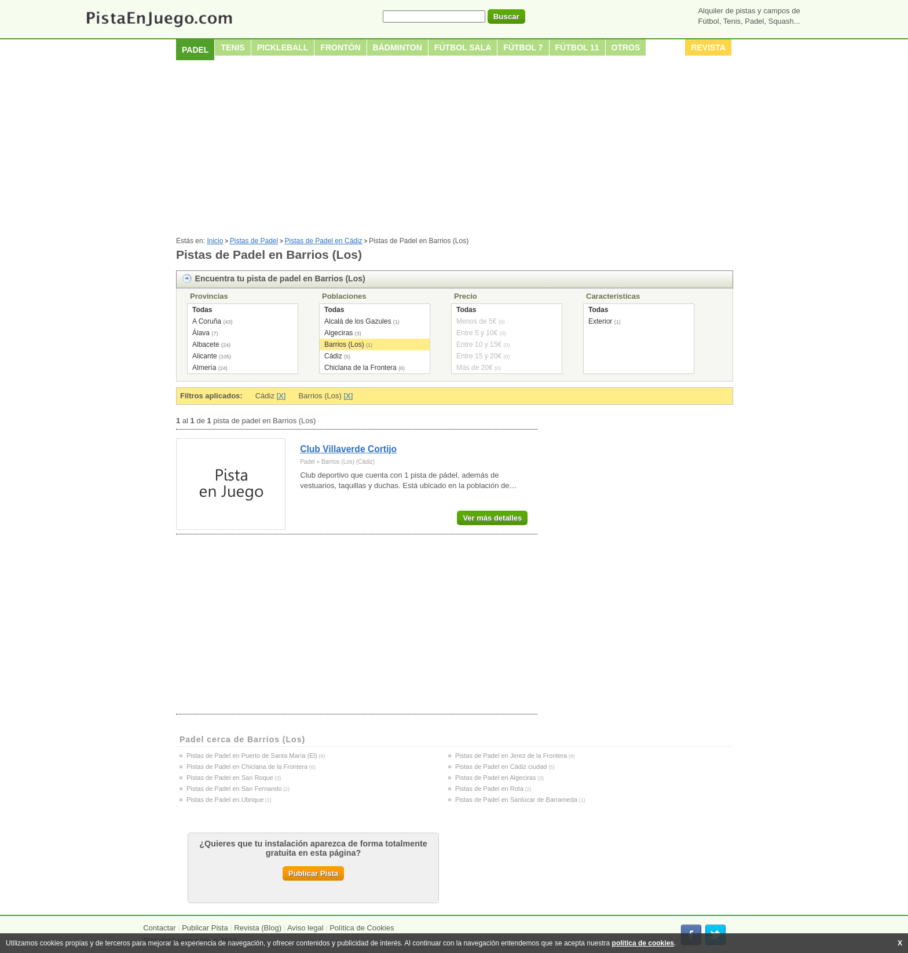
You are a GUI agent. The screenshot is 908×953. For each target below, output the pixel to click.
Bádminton (397, 47)
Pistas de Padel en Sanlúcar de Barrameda (516, 799)
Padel (195, 49)
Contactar (159, 927)
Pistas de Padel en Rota (489, 788)
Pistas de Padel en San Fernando (234, 788)
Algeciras (338, 333)
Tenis (232, 47)
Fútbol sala (463, 47)
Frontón (340, 47)
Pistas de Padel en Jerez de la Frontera (511, 755)
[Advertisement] (454, 150)
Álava (201, 333)
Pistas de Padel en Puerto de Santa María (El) (251, 755)
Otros (626, 47)
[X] (281, 395)
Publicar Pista (313, 873)
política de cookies (643, 943)
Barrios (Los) (344, 344)
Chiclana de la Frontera (360, 368)
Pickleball (283, 47)
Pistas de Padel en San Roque (229, 777)
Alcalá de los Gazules (357, 321)
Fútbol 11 (577, 47)
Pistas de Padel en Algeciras (495, 777)
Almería (204, 368)
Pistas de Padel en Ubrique (224, 799)
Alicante (204, 356)
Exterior (600, 321)
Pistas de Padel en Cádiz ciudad (501, 766)
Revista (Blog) (257, 927)
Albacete (205, 344)
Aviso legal (305, 927)
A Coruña (206, 321)
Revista (708, 47)
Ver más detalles (492, 518)
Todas (202, 310)
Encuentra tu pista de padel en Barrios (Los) (280, 278)
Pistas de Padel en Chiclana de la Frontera (246, 766)
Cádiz (333, 356)
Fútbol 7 (523, 47)
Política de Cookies (361, 927)
